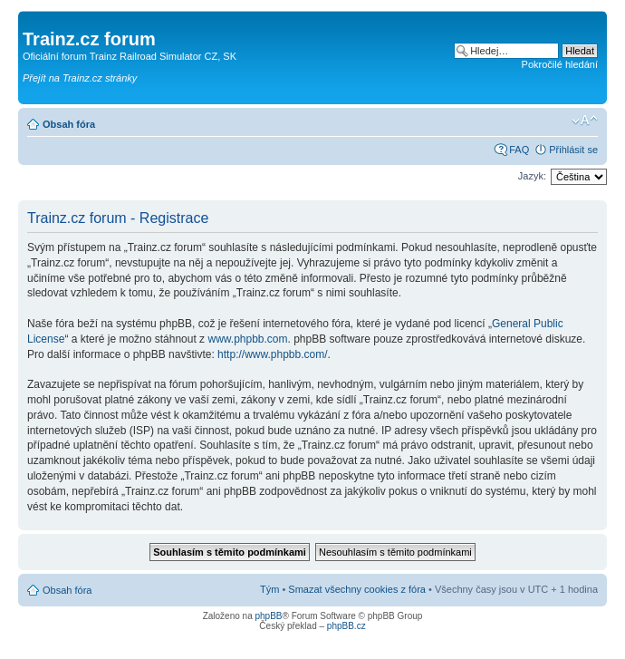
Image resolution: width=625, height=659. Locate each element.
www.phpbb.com (247, 339)
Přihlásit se (573, 149)
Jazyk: (532, 175)
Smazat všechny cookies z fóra (357, 589)
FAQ (519, 149)
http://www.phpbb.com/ (272, 354)
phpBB (268, 616)
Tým (269, 589)
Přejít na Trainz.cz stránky (80, 78)
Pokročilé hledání (560, 64)
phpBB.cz (346, 626)
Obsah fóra (69, 124)
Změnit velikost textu (585, 120)
